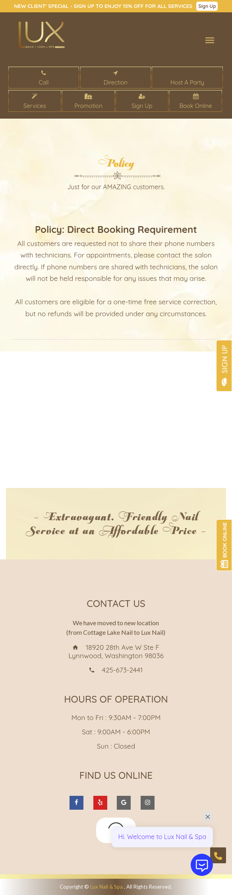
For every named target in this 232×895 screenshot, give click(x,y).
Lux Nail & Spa (107, 886)
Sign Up (207, 6)
